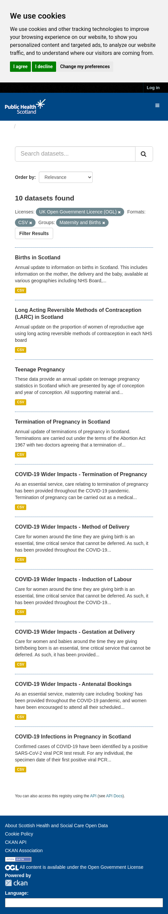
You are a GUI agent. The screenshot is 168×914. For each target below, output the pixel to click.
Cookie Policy (19, 834)
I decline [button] (44, 66)
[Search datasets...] (75, 154)
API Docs (114, 796)
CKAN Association (24, 850)
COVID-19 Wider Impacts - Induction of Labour (73, 579)
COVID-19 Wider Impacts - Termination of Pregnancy (81, 474)
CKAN (16, 882)
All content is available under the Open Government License (74, 867)
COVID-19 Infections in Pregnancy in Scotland (73, 736)
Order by (24, 177)
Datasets (31, 126)
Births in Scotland (37, 257)
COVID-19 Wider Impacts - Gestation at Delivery (75, 632)
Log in (153, 87)
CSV (20, 290)
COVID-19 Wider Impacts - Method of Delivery (72, 527)
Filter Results (34, 233)
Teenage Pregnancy (40, 369)
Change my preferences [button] (85, 66)
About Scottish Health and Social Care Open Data (56, 825)
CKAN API (16, 842)
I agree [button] (20, 66)
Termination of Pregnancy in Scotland (62, 422)
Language (16, 893)
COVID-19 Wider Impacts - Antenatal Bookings (73, 684)
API (93, 796)
